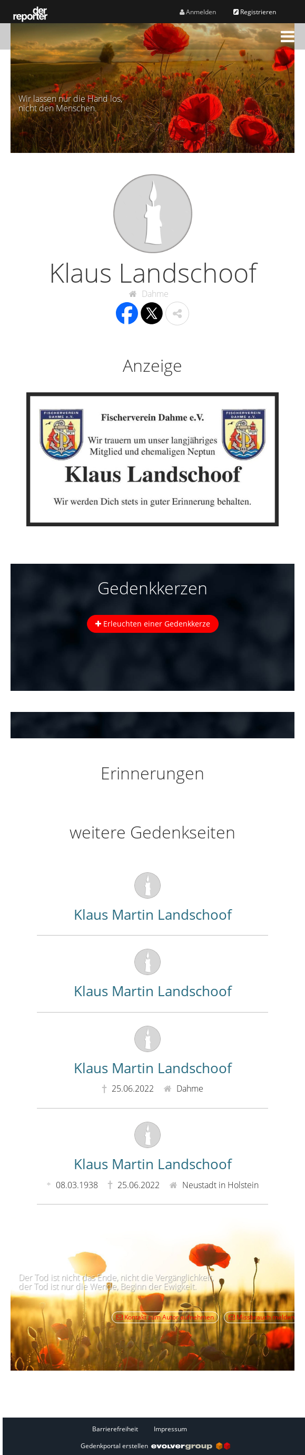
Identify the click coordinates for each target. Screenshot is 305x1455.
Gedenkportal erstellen (155, 1445)
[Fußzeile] (155, 1429)
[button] (287, 36)
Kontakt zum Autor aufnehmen (165, 1317)
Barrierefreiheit (115, 1428)
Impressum (170, 1428)
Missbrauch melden (261, 1317)
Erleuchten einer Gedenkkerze (152, 624)
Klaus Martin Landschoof (153, 914)
